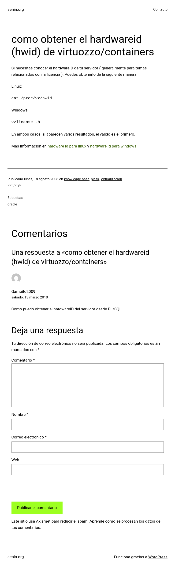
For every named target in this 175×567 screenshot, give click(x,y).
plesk (95, 179)
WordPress (158, 557)
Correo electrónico (29, 437)
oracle (12, 204)
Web (15, 459)
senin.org (15, 9)
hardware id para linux (67, 146)
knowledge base (76, 179)
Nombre (19, 414)
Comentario (23, 360)
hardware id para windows (113, 146)
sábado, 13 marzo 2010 (29, 297)
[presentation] (47, 488)
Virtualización (111, 179)
